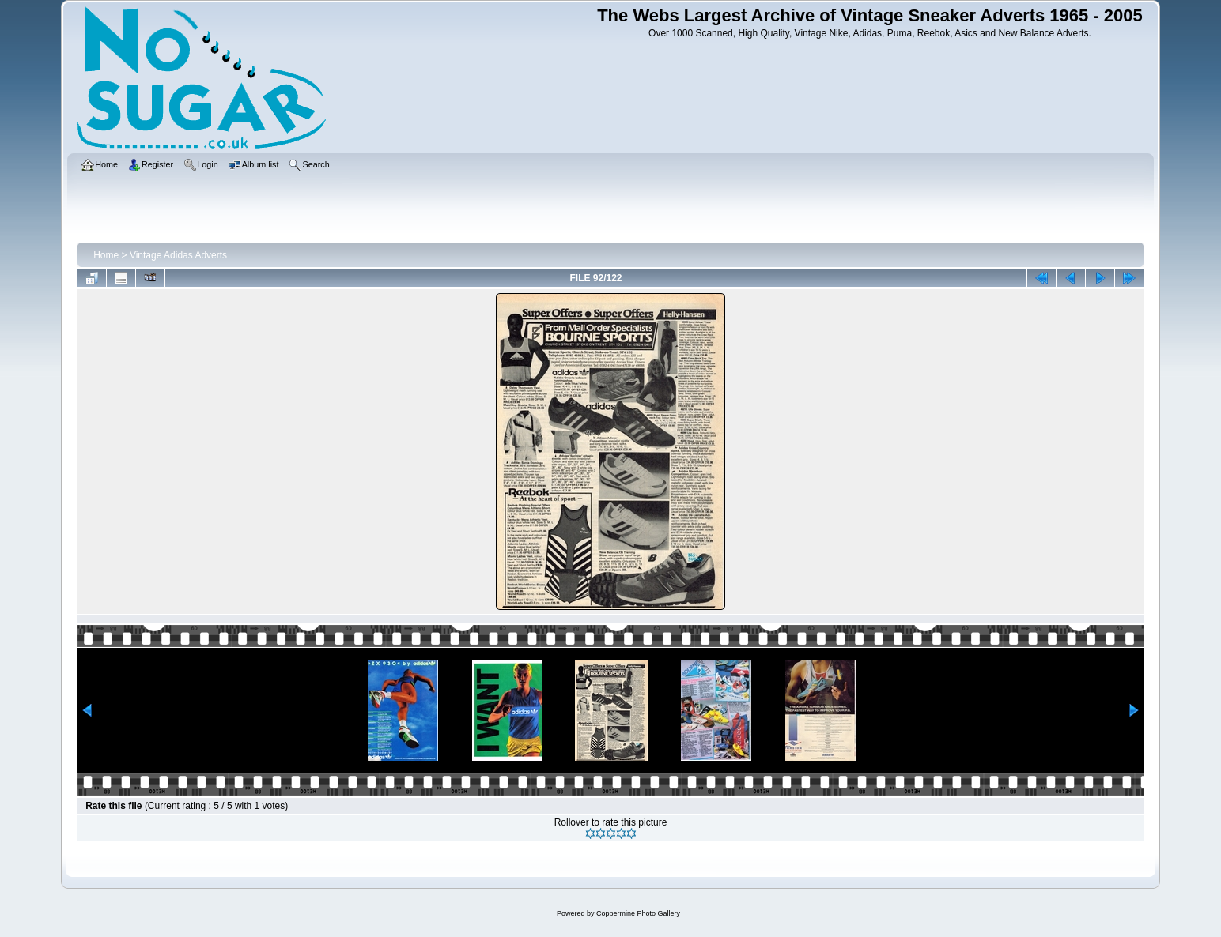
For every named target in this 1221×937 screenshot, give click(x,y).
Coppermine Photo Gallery (638, 913)
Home (106, 255)
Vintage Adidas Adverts (178, 255)
